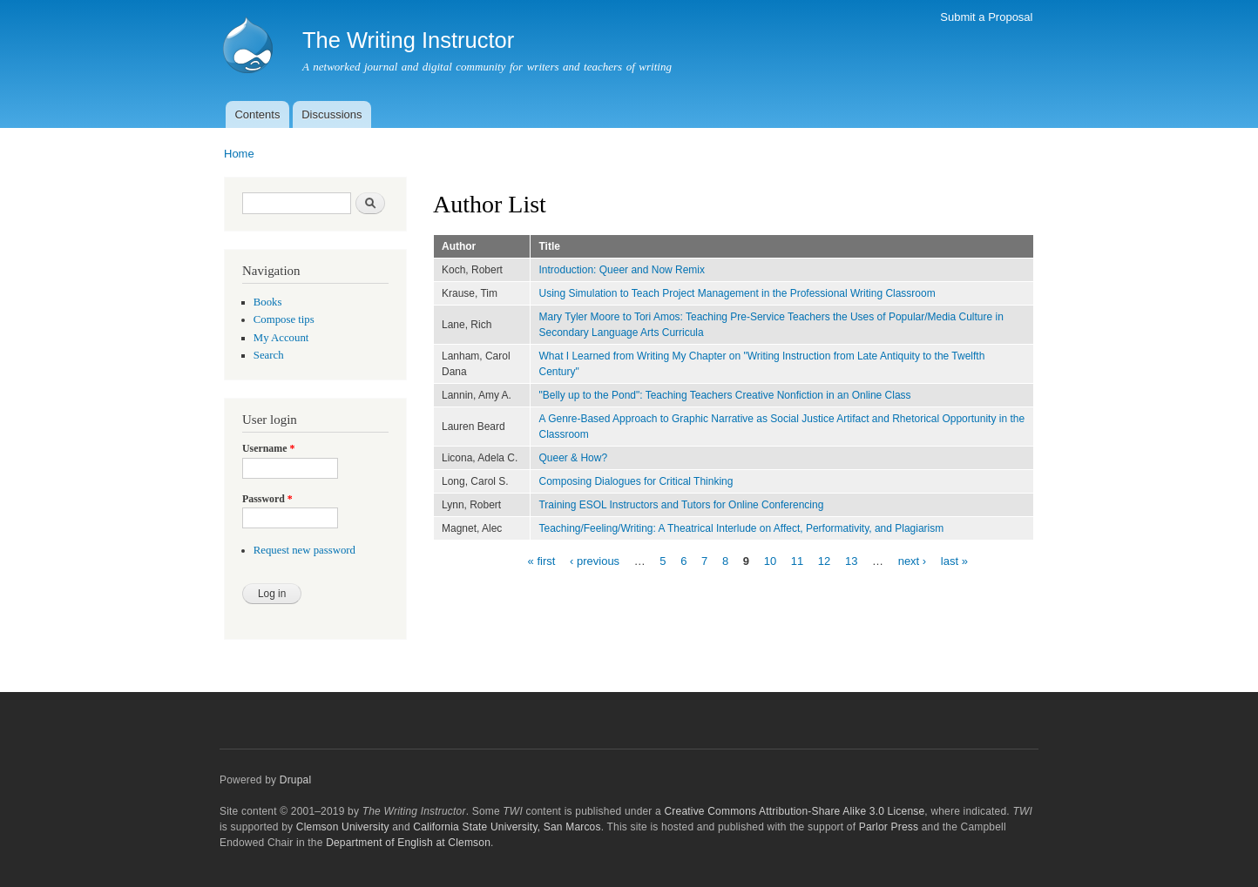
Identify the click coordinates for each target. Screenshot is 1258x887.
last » (954, 560)
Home (239, 153)
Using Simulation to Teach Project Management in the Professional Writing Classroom (736, 293)
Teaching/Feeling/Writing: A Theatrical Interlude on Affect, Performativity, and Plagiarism (741, 528)
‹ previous (594, 560)
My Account (281, 338)
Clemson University (342, 827)
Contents (257, 114)
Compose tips (284, 319)
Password (267, 499)
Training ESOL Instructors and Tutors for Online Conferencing (680, 505)
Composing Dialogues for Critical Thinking (635, 481)
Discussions (331, 114)
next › (912, 560)
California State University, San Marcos (506, 827)
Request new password (304, 550)
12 (824, 560)
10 (770, 560)
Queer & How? (572, 458)
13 (851, 560)
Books (268, 302)
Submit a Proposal (986, 17)
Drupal (296, 780)
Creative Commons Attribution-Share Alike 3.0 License (794, 811)
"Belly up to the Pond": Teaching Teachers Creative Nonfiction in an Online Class (724, 395)
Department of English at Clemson (408, 843)
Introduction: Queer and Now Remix (621, 270)
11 (797, 560)
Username (268, 448)
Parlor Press (888, 827)
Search (269, 355)
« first (542, 560)
